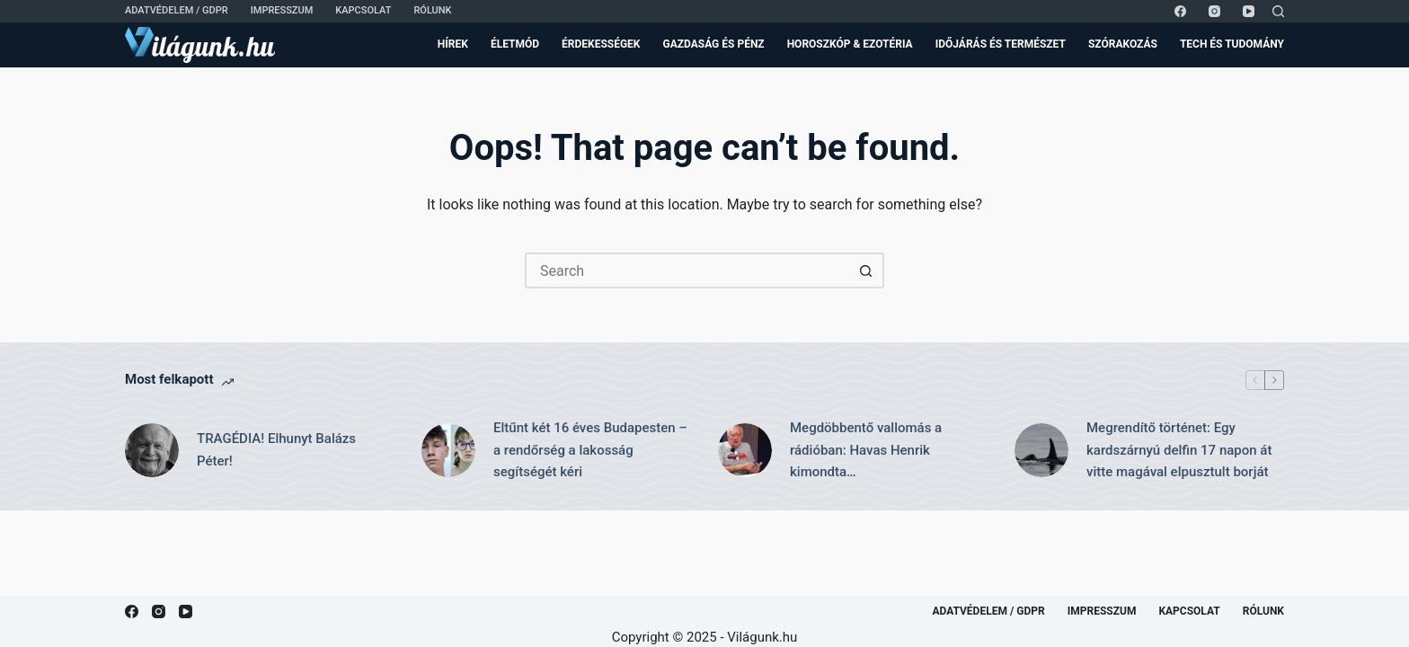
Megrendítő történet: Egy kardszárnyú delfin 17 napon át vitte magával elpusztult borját (1179, 450)
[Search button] (866, 270)
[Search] (1278, 11)
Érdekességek (601, 44)
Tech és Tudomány (1232, 44)
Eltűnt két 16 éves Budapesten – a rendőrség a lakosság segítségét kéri (590, 450)
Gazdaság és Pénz (714, 44)
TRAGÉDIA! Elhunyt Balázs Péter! (276, 449)
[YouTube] (1248, 11)
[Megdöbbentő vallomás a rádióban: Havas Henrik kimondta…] (745, 450)
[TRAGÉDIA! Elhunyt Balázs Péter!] (152, 450)
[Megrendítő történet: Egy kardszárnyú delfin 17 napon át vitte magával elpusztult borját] (1041, 450)
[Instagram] (1214, 11)
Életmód (515, 44)
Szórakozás (1122, 44)
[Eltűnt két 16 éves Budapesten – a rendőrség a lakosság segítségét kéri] (448, 450)
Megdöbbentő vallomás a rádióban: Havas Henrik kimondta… (866, 450)
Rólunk (432, 10)
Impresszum (282, 10)
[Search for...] (686, 270)
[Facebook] (1180, 11)
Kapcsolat (363, 10)
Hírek (453, 44)
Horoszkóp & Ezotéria (850, 44)
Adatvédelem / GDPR (176, 10)
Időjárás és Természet (1000, 44)
